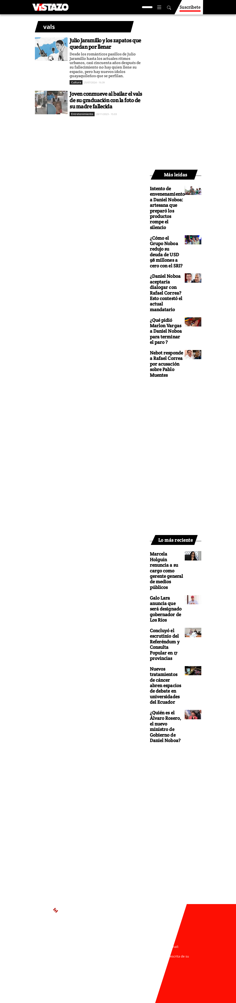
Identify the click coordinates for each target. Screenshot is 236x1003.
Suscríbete (190, 9)
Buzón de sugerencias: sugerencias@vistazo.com (113, 975)
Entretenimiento (82, 114)
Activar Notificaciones (118, 936)
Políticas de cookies (132, 966)
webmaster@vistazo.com (113, 951)
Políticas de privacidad (96, 966)
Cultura (76, 82)
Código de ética (113, 970)
